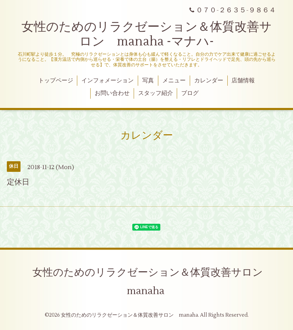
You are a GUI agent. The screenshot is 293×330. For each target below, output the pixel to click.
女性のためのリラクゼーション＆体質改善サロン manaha (152, 282)
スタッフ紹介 (155, 93)
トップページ (55, 80)
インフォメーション (107, 80)
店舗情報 (243, 80)
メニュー (174, 80)
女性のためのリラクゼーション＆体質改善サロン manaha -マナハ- (147, 34)
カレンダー (208, 80)
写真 (148, 80)
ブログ (190, 93)
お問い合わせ (112, 93)
